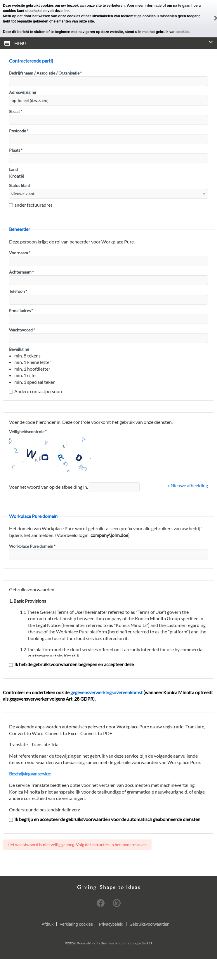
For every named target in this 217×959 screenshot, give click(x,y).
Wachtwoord (22, 329)
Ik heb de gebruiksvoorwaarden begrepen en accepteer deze (71, 664)
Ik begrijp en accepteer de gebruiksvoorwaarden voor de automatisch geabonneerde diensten (104, 819)
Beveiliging (19, 349)
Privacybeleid (111, 924)
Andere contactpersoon (35, 391)
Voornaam (19, 252)
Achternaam (21, 271)
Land (13, 169)
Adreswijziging (22, 92)
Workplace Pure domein (32, 546)
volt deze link (59, 11)
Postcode (18, 130)
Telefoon (18, 291)
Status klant (19, 185)
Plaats (15, 150)
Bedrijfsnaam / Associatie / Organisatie (45, 72)
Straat (15, 111)
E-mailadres (21, 310)
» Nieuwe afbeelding (188, 485)
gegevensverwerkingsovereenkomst (106, 692)
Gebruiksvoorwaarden (149, 924)
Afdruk (47, 924)
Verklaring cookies (76, 924)
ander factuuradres (31, 205)
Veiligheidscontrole (28, 431)
